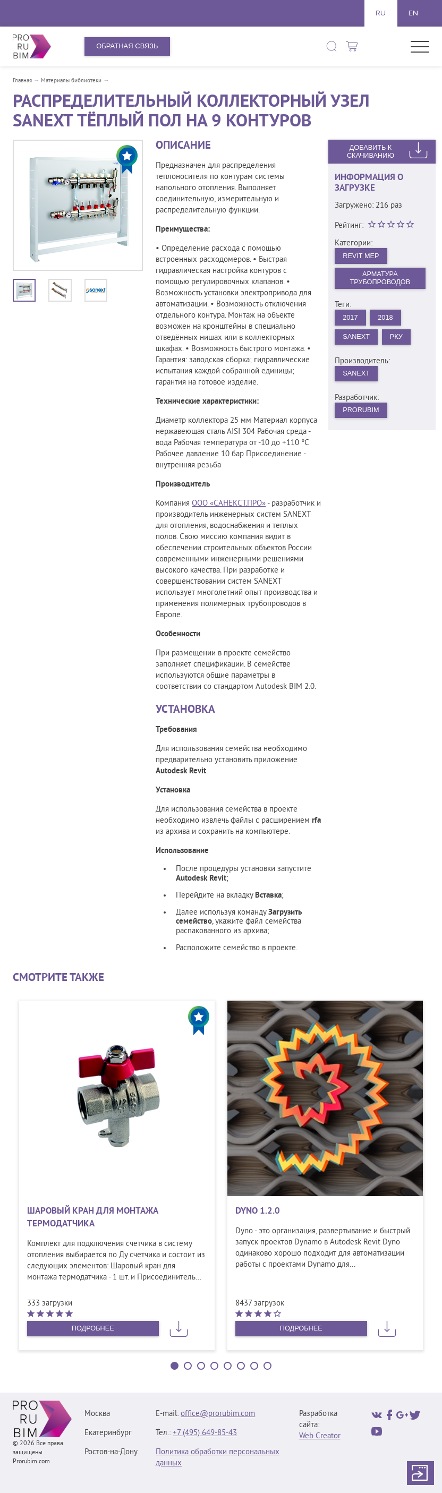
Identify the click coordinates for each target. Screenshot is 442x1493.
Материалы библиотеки (71, 80)
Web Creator (320, 1436)
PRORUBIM (361, 412)
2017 (351, 318)
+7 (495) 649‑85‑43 (205, 1433)
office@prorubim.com (218, 1414)
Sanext (357, 338)
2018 (386, 318)
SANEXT (357, 375)
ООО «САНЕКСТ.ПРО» (229, 504)
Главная (22, 80)
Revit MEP (361, 256)
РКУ (397, 338)
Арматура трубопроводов (380, 278)
